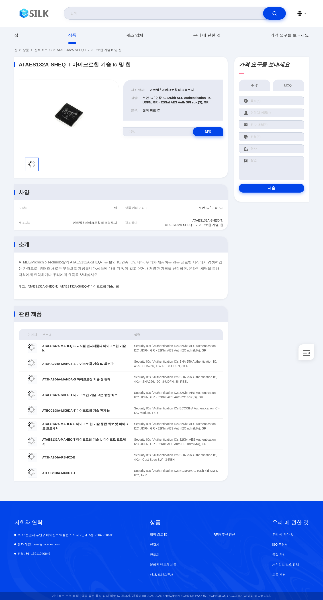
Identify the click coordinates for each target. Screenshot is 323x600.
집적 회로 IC (43, 50)
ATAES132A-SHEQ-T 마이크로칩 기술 (86, 286)
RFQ (207, 131)
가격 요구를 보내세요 (289, 35)
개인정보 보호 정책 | (66, 596)
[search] (274, 13)
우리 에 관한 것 (207, 35)
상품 (72, 35)
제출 (271, 188)
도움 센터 (279, 574)
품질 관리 (279, 554)
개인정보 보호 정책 (285, 564)
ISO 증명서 (280, 544)
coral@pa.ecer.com (39, 544)
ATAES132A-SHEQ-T (42, 286)
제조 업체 (134, 35)
